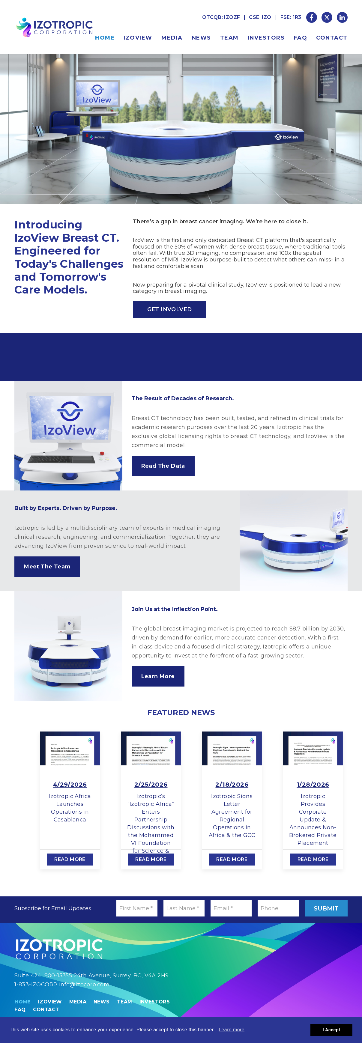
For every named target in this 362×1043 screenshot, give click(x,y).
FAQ (300, 37)
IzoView (138, 37)
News (201, 37)
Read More (70, 859)
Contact (332, 37)
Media (172, 37)
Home (105, 37)
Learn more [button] (231, 1029)
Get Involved (169, 309)
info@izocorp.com (84, 984)
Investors (266, 37)
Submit (326, 908)
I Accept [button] (331, 1029)
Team (229, 37)
